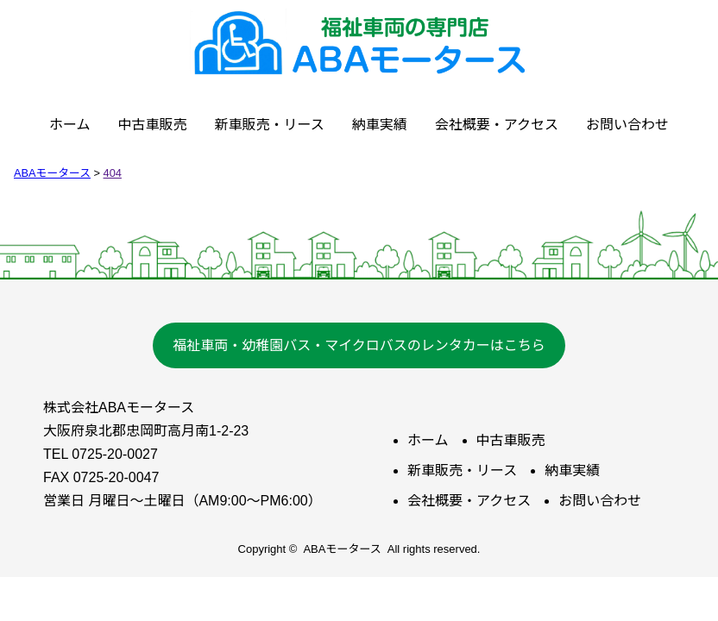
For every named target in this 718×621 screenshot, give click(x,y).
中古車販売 (152, 124)
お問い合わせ (627, 124)
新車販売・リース (269, 124)
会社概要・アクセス (496, 124)
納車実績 (379, 124)
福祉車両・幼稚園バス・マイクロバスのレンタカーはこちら (359, 345)
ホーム (70, 124)
